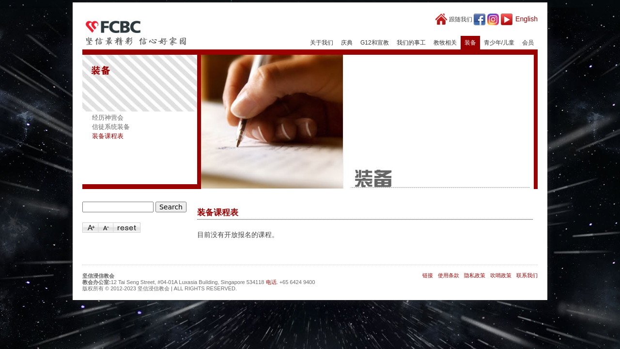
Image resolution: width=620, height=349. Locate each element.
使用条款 (448, 275)
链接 (427, 275)
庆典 (347, 42)
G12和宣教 (374, 42)
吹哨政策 (501, 275)
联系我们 (527, 275)
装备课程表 (108, 136)
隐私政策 (474, 275)
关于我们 (321, 42)
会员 (528, 42)
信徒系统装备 (111, 126)
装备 (470, 42)
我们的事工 (411, 42)
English (526, 19)
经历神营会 (108, 117)
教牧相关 (445, 42)
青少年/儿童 (499, 42)
